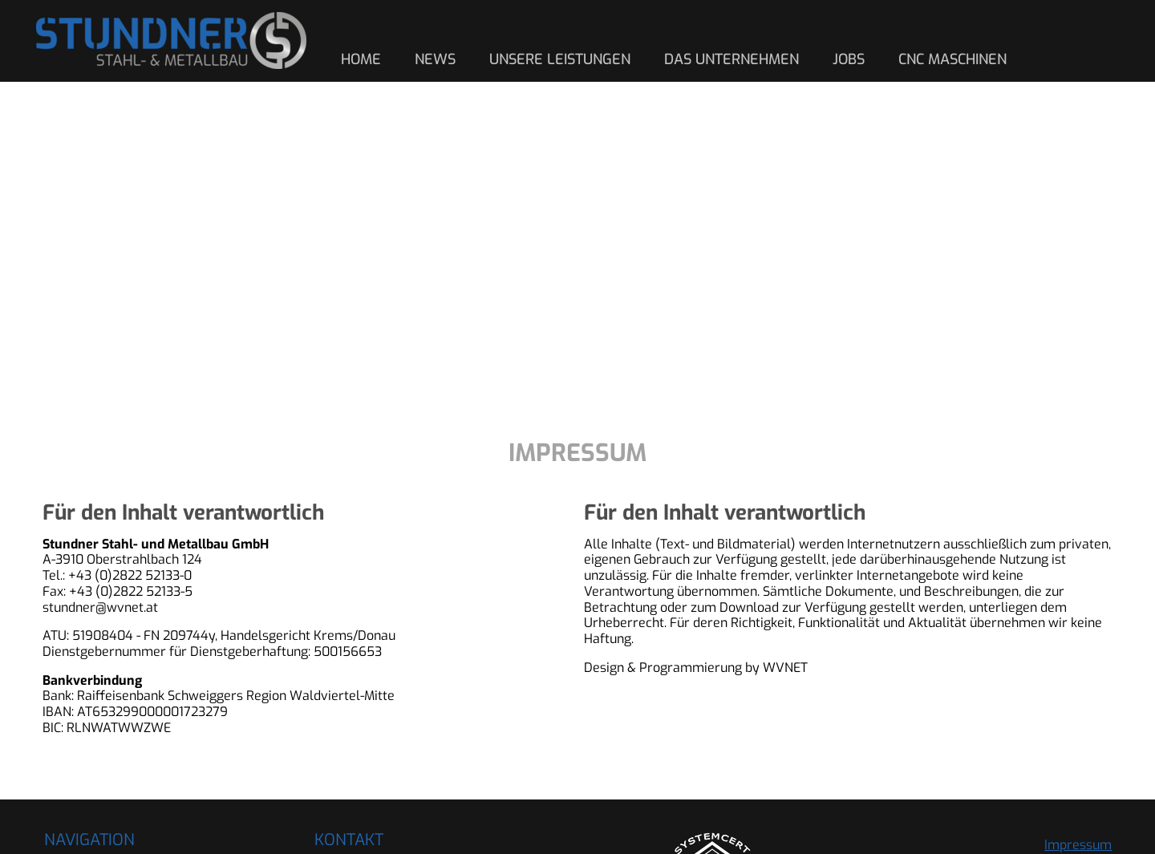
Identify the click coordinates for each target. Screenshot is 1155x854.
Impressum (1078, 844)
